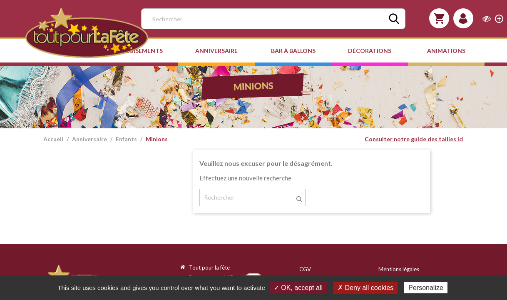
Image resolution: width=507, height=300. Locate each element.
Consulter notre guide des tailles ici (414, 138)
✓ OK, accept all (298, 287)
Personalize (425, 287)
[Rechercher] (273, 18)
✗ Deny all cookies (365, 287)
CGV (305, 269)
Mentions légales (398, 269)
